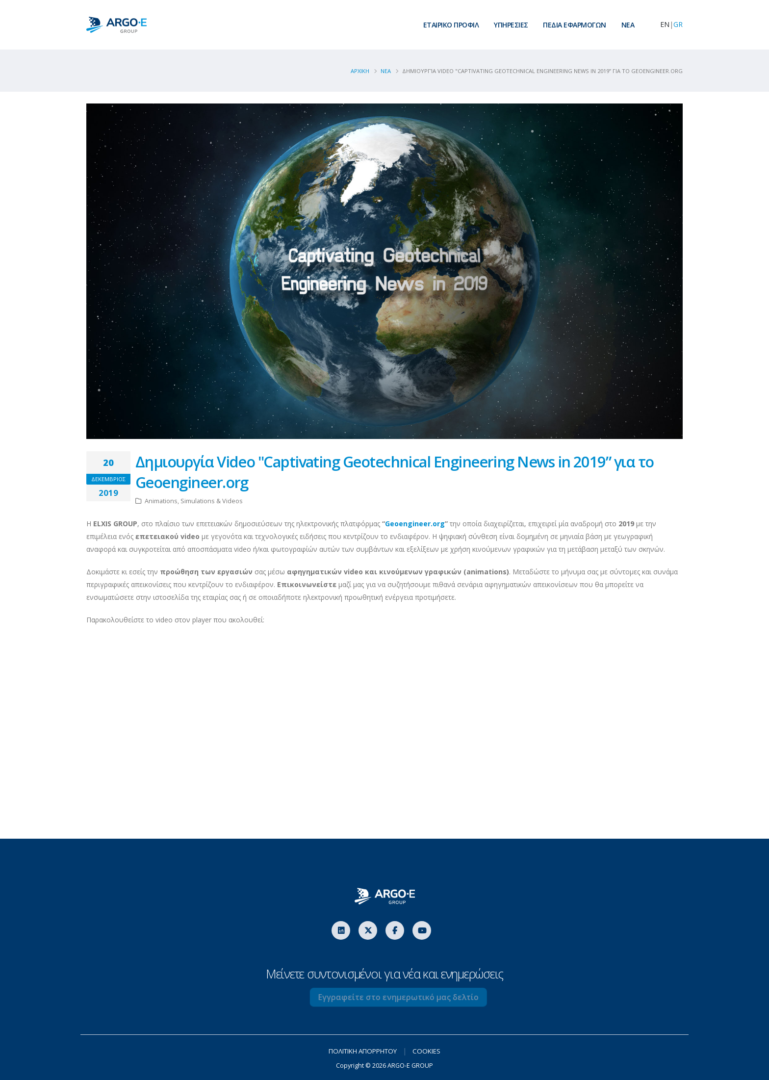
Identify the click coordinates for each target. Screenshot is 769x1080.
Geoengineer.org (415, 523)
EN (664, 24)
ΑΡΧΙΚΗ (360, 71)
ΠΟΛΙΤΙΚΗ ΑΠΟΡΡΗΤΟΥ (362, 1050)
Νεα (386, 71)
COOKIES (430, 1050)
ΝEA (628, 24)
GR (678, 24)
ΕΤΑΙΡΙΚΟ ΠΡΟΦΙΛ (451, 24)
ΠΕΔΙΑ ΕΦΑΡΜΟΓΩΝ (574, 24)
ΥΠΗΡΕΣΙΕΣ (511, 24)
